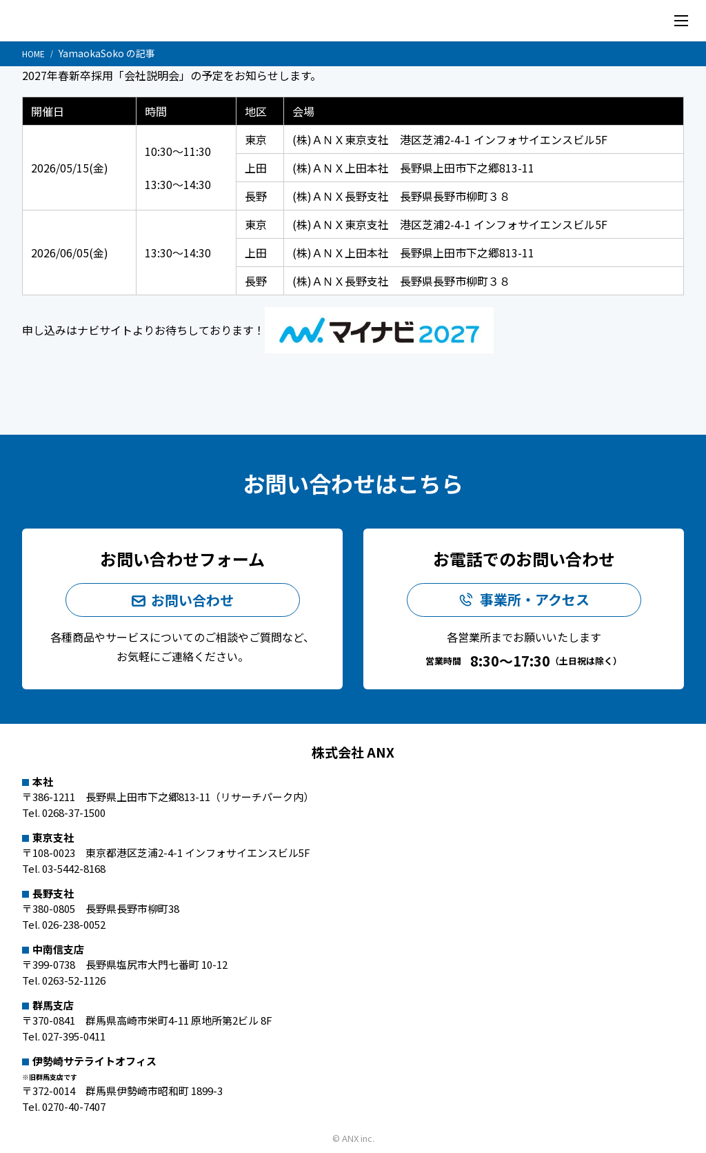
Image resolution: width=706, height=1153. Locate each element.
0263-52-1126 (73, 980)
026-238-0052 (73, 924)
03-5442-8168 (73, 868)
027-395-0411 (73, 1036)
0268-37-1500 (73, 812)
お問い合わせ (192, 599)
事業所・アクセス (534, 601)
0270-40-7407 (73, 1106)
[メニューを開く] (681, 21)
